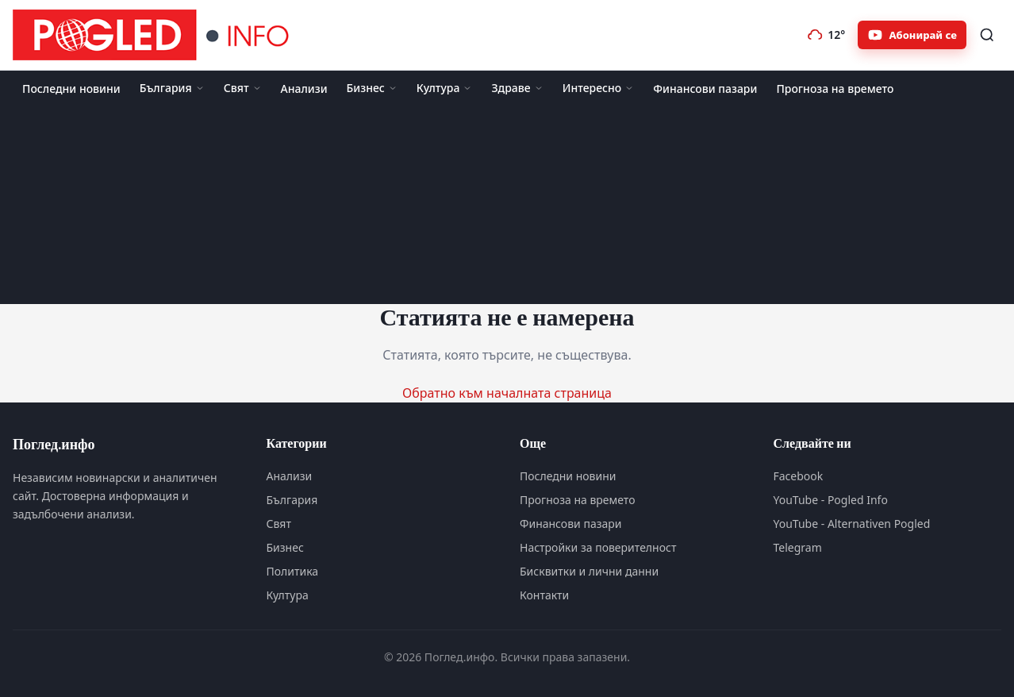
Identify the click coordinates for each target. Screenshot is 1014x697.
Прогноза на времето (834, 88)
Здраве (517, 87)
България (172, 87)
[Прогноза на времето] (826, 35)
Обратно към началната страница (507, 393)
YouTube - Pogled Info (831, 499)
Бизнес (372, 87)
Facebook (799, 475)
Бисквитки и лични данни (589, 571)
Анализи (304, 88)
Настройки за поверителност (598, 547)
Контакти (544, 595)
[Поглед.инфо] (155, 35)
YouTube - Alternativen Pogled (852, 523)
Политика (293, 571)
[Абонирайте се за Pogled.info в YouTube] (912, 35)
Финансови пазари (705, 88)
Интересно (599, 87)
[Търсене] (987, 35)
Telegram (798, 547)
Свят (243, 87)
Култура (445, 87)
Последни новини (71, 88)
